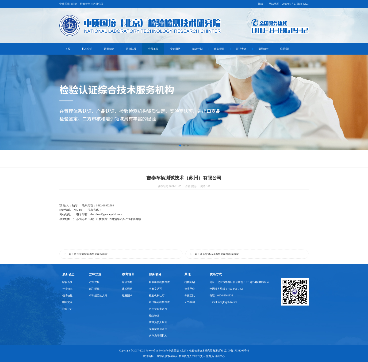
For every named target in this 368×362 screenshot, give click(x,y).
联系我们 (285, 48)
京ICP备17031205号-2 (236, 350)
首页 (67, 48)
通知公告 (67, 308)
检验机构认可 (157, 295)
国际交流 (67, 302)
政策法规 (94, 282)
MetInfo (163, 350)
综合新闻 (67, 282)
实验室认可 (155, 288)
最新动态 (109, 48)
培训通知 (127, 282)
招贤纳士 (263, 48)
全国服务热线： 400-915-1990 (227, 288)
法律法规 (131, 48)
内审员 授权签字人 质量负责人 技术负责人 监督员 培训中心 (191, 356)
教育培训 (128, 274)
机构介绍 (87, 48)
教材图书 (127, 295)
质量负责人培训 (158, 322)
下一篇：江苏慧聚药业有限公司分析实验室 (214, 254)
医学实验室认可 (158, 308)
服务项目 (219, 48)
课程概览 (127, 288)
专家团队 (175, 48)
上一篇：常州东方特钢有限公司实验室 (85, 254)
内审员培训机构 (158, 335)
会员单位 (153, 48)
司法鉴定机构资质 (159, 302)
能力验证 (154, 315)
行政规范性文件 (98, 295)
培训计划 (197, 48)
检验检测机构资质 (159, 282)
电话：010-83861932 (221, 295)
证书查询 (241, 48)
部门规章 (94, 288)
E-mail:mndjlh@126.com (223, 302)
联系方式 (216, 274)
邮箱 (260, 3)
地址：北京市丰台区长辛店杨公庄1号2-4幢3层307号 (239, 282)
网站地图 (274, 3)
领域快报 (67, 295)
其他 (187, 274)
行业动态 (67, 288)
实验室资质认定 (158, 329)
